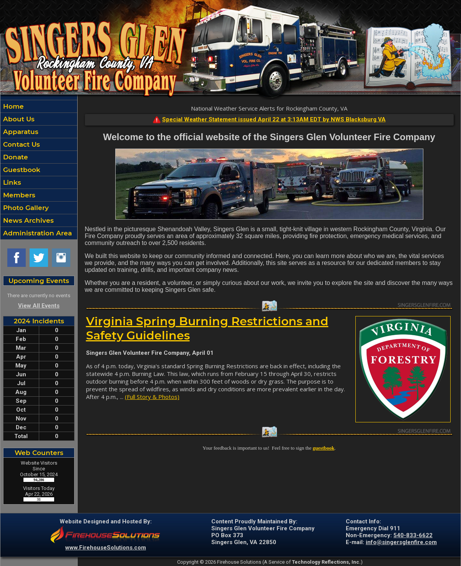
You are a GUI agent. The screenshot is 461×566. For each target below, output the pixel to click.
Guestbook (20, 170)
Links (11, 182)
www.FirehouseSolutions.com (105, 547)
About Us (18, 119)
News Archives (27, 220)
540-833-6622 (413, 535)
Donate (14, 157)
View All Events (39, 305)
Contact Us (20, 144)
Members (18, 195)
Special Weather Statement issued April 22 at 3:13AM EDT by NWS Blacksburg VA (274, 119)
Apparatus (19, 132)
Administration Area (36, 233)
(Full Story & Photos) (152, 397)
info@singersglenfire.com (401, 542)
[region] (38, 169)
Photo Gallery (25, 208)
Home (12, 106)
